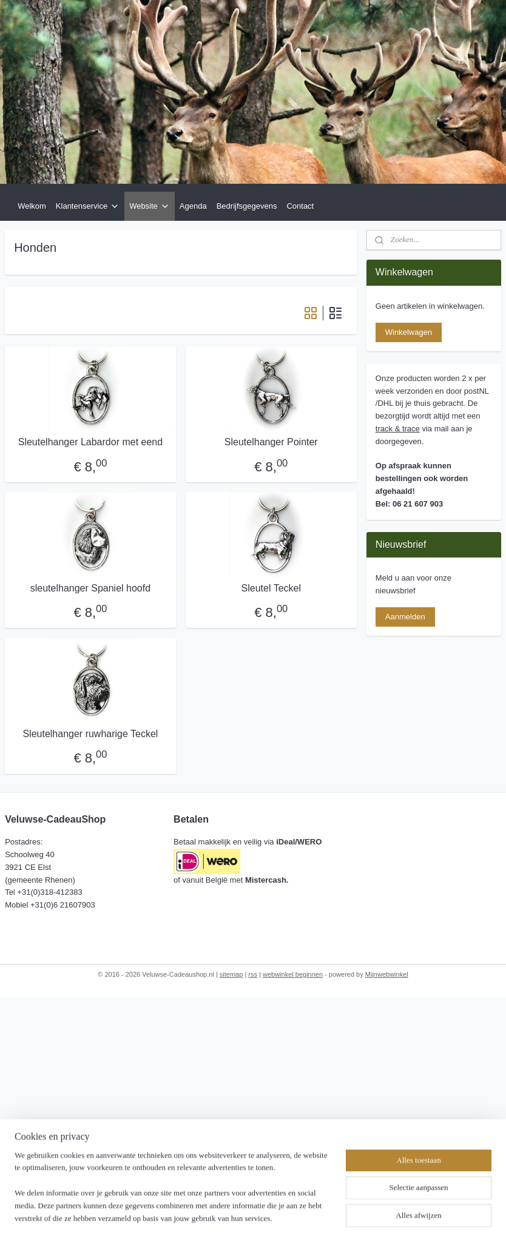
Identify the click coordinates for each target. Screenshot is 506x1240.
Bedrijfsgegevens (247, 206)
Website (149, 206)
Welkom (32, 206)
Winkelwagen (408, 332)
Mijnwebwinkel (386, 974)
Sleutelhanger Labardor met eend (90, 442)
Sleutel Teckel (271, 588)
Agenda (193, 206)
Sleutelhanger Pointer (271, 442)
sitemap (231, 974)
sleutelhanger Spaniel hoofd (90, 588)
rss (252, 974)
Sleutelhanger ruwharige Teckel (90, 734)
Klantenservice (88, 206)
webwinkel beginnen (293, 974)
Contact (300, 206)
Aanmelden (405, 616)
